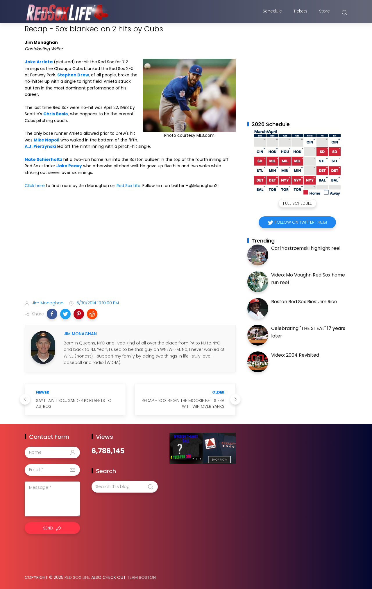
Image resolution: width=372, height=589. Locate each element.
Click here (35, 185)
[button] (52, 314)
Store (324, 12)
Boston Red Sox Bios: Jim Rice (304, 301)
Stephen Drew (73, 75)
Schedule (272, 12)
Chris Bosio (55, 114)
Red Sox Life (128, 185)
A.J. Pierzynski (40, 146)
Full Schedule (297, 203)
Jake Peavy (69, 166)
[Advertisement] (130, 249)
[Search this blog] (125, 487)
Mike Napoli (46, 140)
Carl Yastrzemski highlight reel (305, 248)
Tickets (300, 12)
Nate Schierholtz (43, 159)
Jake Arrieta (39, 62)
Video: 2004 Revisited (295, 355)
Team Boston (141, 577)
